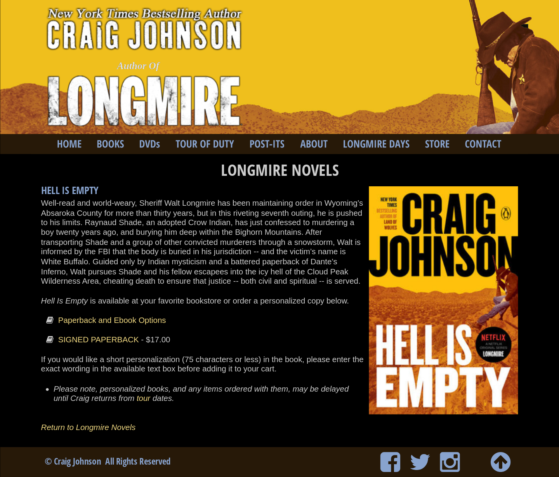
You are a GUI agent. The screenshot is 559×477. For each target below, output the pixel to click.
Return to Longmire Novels (89, 427)
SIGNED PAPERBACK (98, 339)
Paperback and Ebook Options (112, 320)
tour (143, 398)
